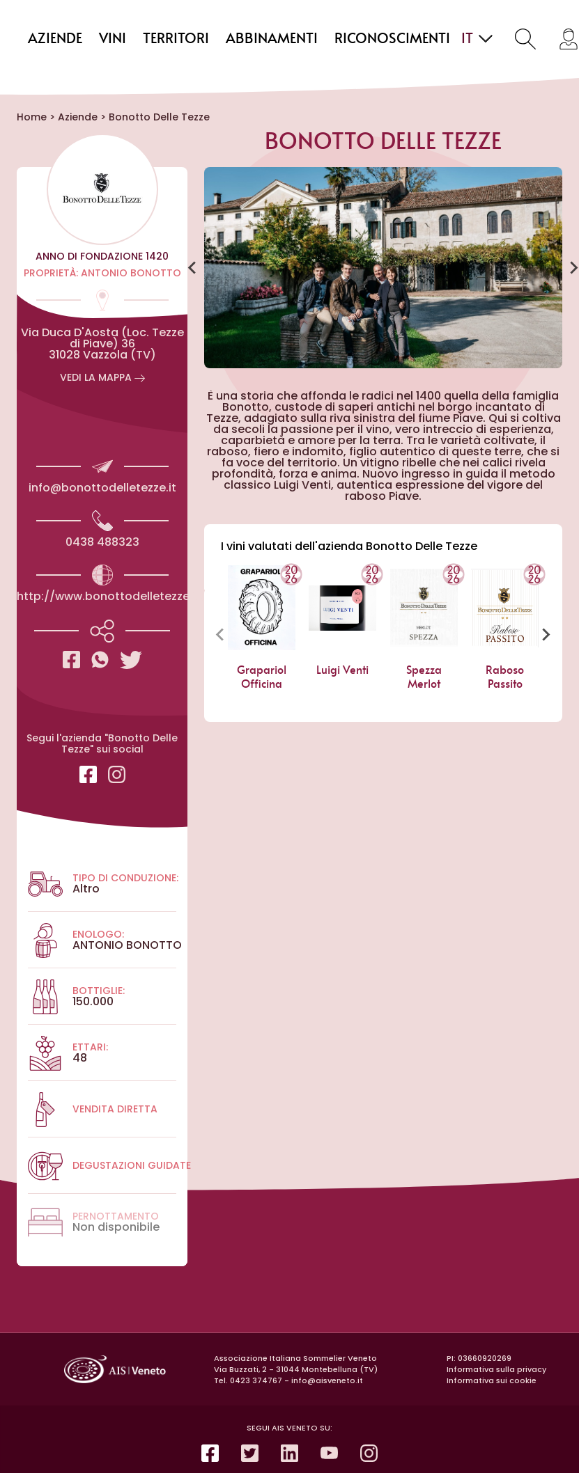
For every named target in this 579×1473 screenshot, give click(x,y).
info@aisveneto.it (327, 1380)
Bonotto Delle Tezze (159, 117)
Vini (112, 39)
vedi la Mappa (102, 377)
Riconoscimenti (392, 39)
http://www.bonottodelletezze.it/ (111, 596)
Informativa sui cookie (491, 1380)
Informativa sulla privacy (496, 1369)
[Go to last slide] (193, 268)
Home (32, 117)
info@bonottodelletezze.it (102, 488)
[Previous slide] (221, 634)
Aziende (55, 39)
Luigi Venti (342, 670)
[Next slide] (545, 634)
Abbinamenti (272, 39)
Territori (176, 39)
